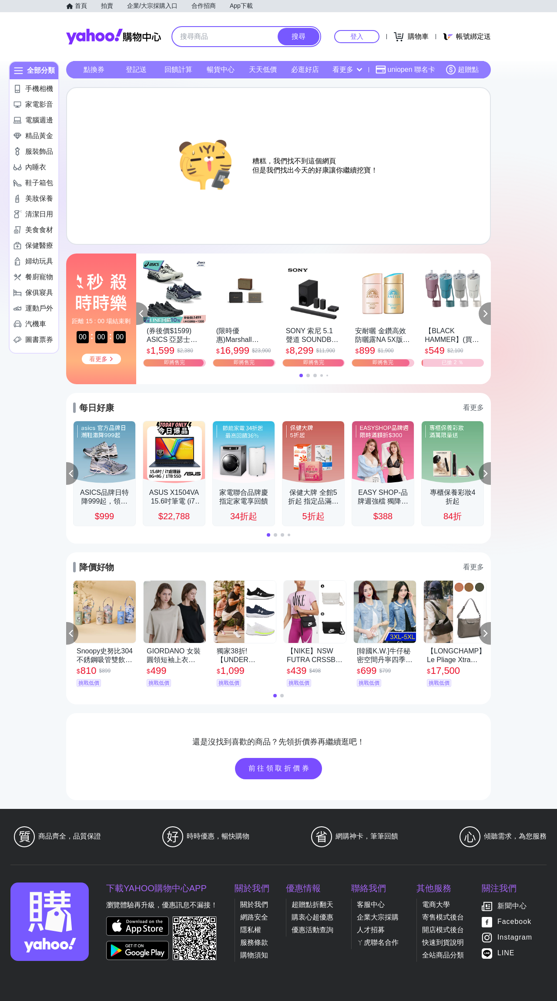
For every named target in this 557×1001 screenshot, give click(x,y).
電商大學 (436, 904)
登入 (356, 36)
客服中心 (371, 904)
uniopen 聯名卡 (405, 69)
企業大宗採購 (378, 917)
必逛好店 (305, 69)
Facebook (514, 921)
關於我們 (254, 904)
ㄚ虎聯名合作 (378, 942)
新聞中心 (512, 906)
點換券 (94, 69)
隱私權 (250, 929)
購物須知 (254, 955)
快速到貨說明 (443, 942)
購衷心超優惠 (312, 917)
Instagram (514, 937)
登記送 (136, 69)
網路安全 (254, 917)
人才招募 (371, 929)
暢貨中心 (221, 69)
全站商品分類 (443, 955)
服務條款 (254, 942)
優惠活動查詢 (312, 929)
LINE (506, 953)
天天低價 (263, 69)
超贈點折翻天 (312, 904)
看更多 (347, 69)
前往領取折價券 (279, 768)
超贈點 (462, 69)
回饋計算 (178, 69)
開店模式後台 (443, 929)
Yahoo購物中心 (113, 36)
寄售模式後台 (443, 917)
